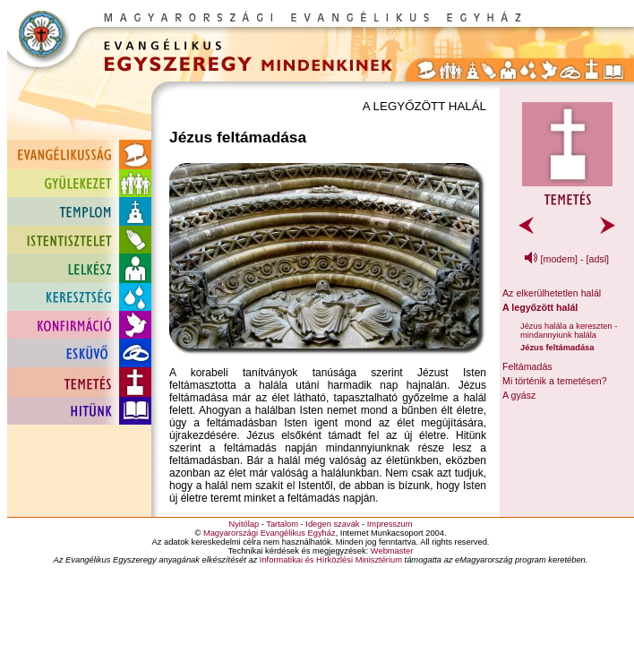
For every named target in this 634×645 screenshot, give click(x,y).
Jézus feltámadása (557, 347)
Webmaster (392, 550)
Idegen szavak (332, 524)
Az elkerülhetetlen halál (551, 293)
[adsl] (598, 259)
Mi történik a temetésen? (554, 380)
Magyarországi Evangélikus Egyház (269, 533)
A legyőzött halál (540, 307)
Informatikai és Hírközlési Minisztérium (331, 559)
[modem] (559, 259)
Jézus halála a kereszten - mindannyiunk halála (568, 331)
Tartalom (282, 524)
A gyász (518, 395)
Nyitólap (243, 524)
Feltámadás (527, 366)
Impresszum (390, 524)
